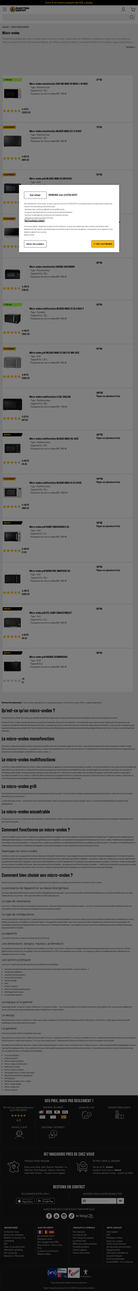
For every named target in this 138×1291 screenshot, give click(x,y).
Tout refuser (35, 195)
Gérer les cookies (35, 244)
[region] (69, 218)
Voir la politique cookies (34, 221)
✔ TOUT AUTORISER (102, 244)
